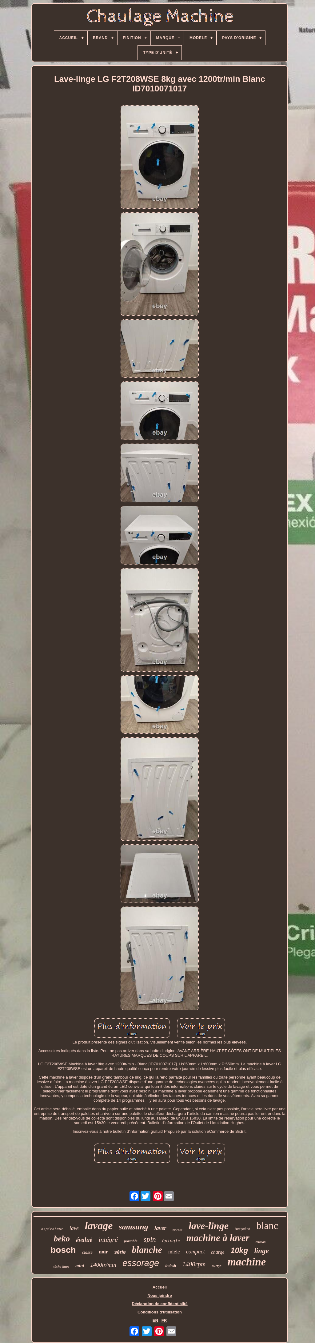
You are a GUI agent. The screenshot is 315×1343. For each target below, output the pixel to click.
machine (247, 1262)
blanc (267, 1225)
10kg (239, 1250)
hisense (177, 1230)
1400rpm (194, 1264)
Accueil (160, 1287)
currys (216, 1266)
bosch (63, 1250)
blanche (147, 1249)
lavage (99, 1225)
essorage (140, 1263)
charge (218, 1252)
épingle (171, 1241)
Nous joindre (159, 1295)
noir (103, 1252)
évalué (84, 1239)
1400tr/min (103, 1264)
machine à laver (217, 1237)
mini (79, 1265)
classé (87, 1252)
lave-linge (209, 1225)
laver (160, 1228)
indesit (170, 1265)
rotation (261, 1242)
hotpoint (242, 1228)
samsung (133, 1226)
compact (195, 1252)
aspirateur (52, 1229)
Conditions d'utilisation (160, 1312)
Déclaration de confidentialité (159, 1303)
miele (174, 1252)
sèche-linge (61, 1266)
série (120, 1252)
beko (62, 1238)
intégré (108, 1239)
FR (164, 1320)
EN (155, 1320)
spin (150, 1239)
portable (131, 1241)
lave (74, 1228)
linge (261, 1251)
